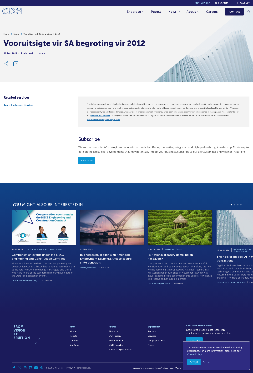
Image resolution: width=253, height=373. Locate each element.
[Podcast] (41, 367)
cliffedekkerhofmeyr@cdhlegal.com (103, 119)
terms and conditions (100, 116)
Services (152, 336)
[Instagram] (25, 367)
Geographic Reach (157, 340)
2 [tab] (234, 218)
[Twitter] (19, 367)
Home (6, 34)
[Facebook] (14, 367)
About (191, 12)
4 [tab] (241, 218)
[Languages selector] (243, 3)
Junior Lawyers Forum (120, 349)
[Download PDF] (16, 63)
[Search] (249, 11)
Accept (194, 362)
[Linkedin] (30, 367)
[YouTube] (36, 367)
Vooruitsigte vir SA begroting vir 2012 (42, 34)
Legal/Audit (175, 368)
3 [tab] (237, 218)
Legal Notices (162, 368)
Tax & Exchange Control (18, 105)
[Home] (12, 12)
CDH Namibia (221, 3)
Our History (115, 336)
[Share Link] (6, 63)
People (156, 12)
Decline (207, 362)
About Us (113, 331)
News (172, 12)
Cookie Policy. (194, 354)
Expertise (134, 12)
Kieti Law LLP (202, 3)
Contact (74, 345)
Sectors (152, 331)
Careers (212, 12)
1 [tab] (231, 218)
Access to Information (143, 368)
